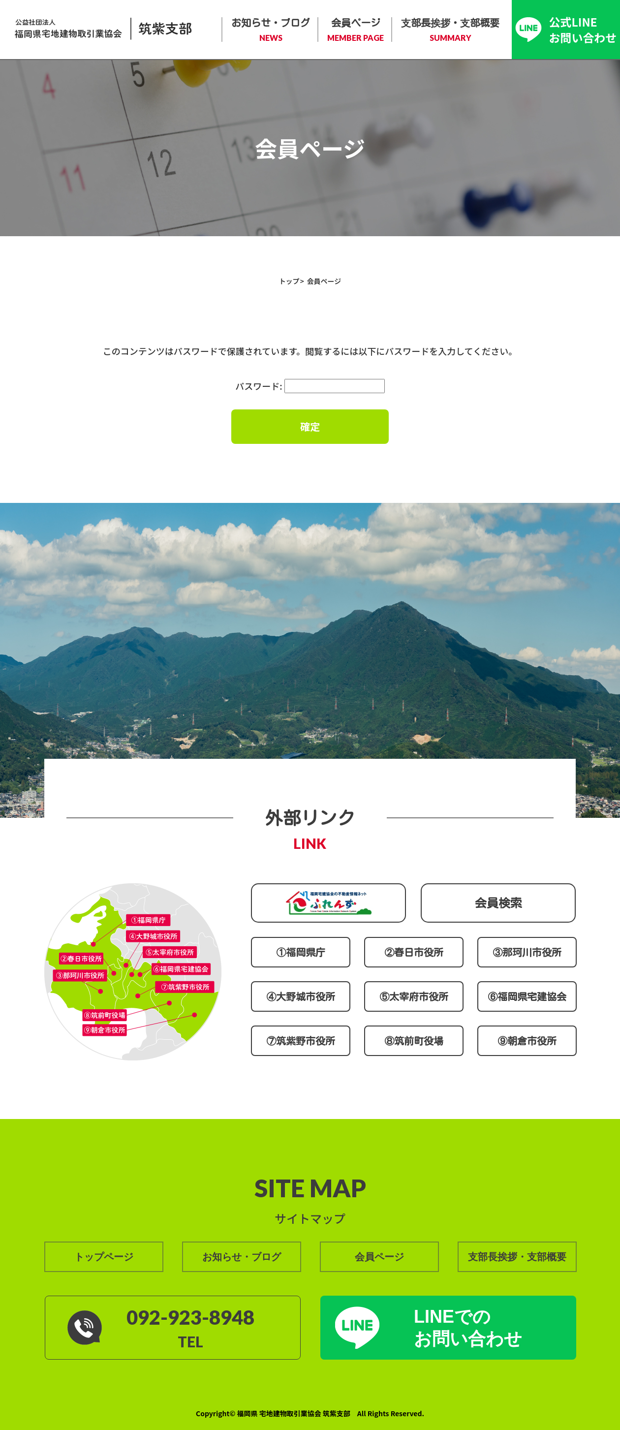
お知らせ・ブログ (270, 30)
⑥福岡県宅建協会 (527, 996)
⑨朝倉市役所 (527, 1041)
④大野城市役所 (300, 996)
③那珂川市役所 (527, 952)
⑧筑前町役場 (413, 1041)
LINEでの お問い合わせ (468, 1327)
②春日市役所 (413, 952)
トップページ (103, 1256)
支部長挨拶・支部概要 (450, 30)
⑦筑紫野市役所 (300, 1041)
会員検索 (498, 903)
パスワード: (309, 385)
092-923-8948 (190, 1317)
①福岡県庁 (300, 952)
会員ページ (355, 30)
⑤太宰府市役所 (413, 996)
